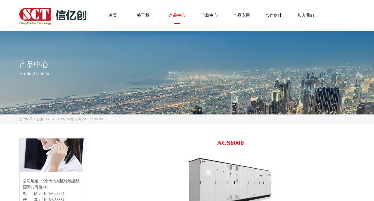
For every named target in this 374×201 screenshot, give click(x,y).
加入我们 (305, 15)
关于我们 (145, 15)
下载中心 (209, 15)
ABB (55, 119)
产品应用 (241, 15)
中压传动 (74, 119)
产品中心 (177, 15)
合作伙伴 (273, 15)
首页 (113, 15)
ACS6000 (96, 119)
